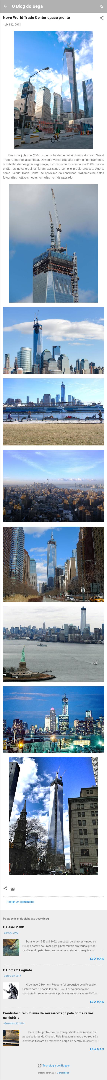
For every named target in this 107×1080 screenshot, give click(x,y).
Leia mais (97, 958)
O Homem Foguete (17, 970)
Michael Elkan (63, 1073)
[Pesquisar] (102, 7)
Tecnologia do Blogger (53, 1065)
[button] (102, 18)
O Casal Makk (13, 927)
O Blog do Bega (27, 6)
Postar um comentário (20, 901)
